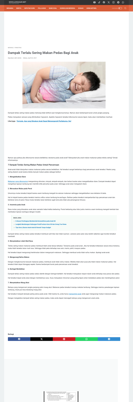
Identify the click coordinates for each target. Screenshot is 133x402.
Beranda (11, 8)
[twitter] (109, 2)
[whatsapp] (123, 2)
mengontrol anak (75, 320)
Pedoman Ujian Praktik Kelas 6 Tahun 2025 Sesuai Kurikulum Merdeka (107, 94)
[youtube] (95, 2)
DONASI (82, 8)
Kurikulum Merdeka (68, 8)
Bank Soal (54, 8)
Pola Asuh (43, 8)
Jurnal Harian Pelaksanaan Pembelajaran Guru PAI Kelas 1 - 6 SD (108, 79)
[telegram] (119, 2)
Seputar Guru (31, 8)
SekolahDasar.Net (70, 399)
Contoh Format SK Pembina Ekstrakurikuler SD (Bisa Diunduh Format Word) (107, 109)
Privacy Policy (66, 394)
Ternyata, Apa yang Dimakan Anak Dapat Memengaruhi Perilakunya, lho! (44, 125)
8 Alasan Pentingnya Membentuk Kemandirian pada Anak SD (35, 235)
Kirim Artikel (93, 8)
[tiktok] (100, 2)
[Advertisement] (47, 29)
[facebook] (104, 2)
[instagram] (114, 2)
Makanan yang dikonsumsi (18, 188)
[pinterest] (47, 370)
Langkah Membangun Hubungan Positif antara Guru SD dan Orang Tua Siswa (40, 238)
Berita (20, 8)
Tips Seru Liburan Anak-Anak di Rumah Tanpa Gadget (33, 241)
